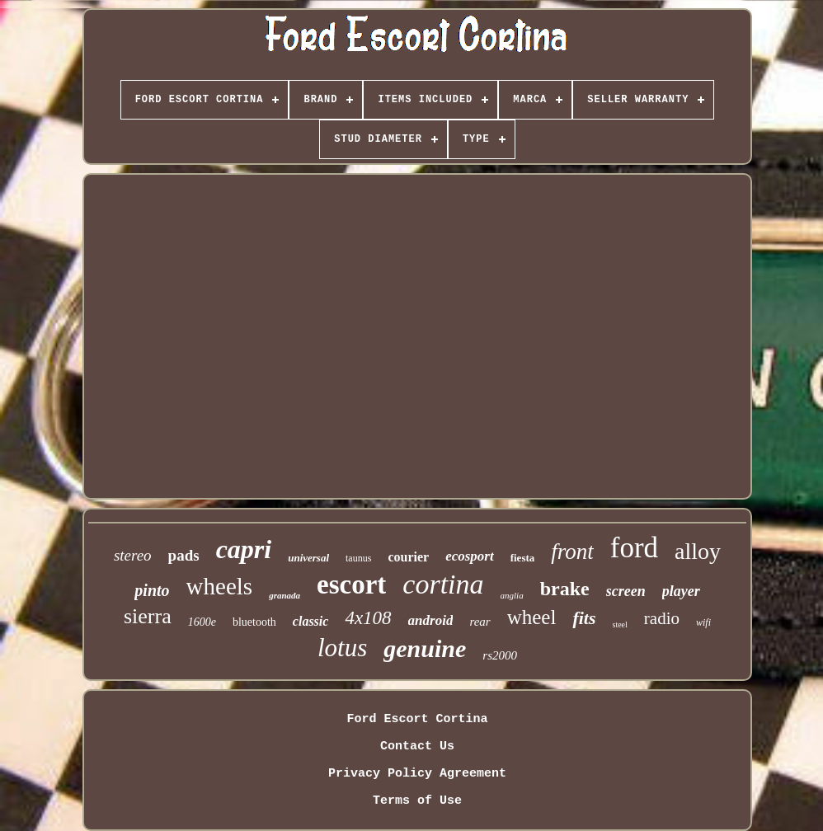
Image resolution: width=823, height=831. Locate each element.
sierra (148, 616)
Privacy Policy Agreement (417, 774)
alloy (698, 551)
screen (626, 591)
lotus (342, 647)
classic (311, 621)
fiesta (522, 558)
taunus (358, 558)
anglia (512, 595)
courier (408, 557)
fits (583, 618)
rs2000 (499, 655)
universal (308, 558)
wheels (219, 586)
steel (620, 624)
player (681, 591)
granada (284, 595)
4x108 (368, 618)
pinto (151, 590)
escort (351, 584)
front (572, 551)
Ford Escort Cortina (416, 719)
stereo (133, 555)
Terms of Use (417, 801)
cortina (442, 584)
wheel (532, 617)
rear (479, 621)
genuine (424, 648)
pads (184, 555)
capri (244, 549)
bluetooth (254, 622)
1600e (202, 622)
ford (634, 548)
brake (565, 588)
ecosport (469, 556)
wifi (703, 622)
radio (662, 618)
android (431, 620)
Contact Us (417, 746)
